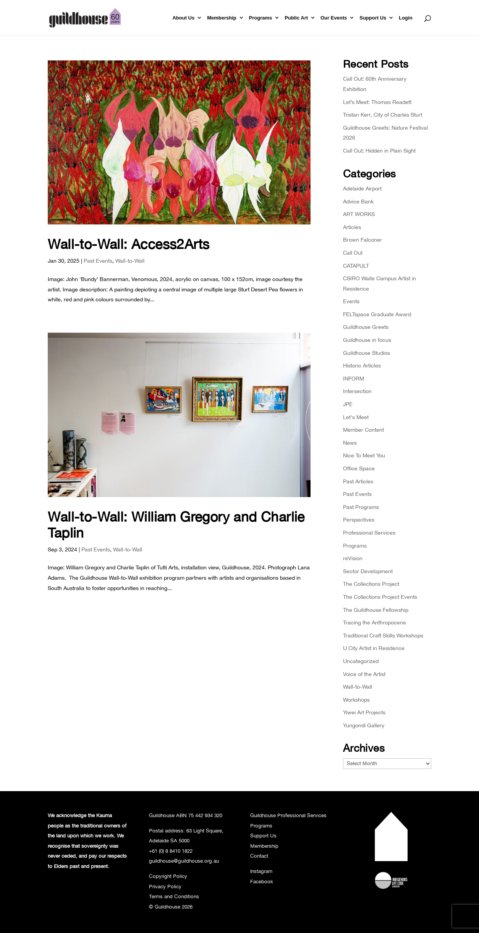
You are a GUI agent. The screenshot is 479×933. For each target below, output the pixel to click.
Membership (221, 18)
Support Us (372, 18)
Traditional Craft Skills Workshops (383, 635)
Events (351, 301)
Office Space (359, 468)
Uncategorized (361, 661)
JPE (348, 404)
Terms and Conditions (174, 896)
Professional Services (369, 532)
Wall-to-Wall (129, 260)
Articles (352, 227)
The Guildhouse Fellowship (375, 609)
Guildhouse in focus (367, 339)
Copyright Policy (168, 876)
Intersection (357, 391)
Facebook (261, 881)
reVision (352, 558)
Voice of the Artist (364, 674)
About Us (183, 18)
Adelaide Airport (362, 188)
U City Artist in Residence (374, 648)
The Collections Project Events (380, 596)
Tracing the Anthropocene (374, 622)
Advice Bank (358, 201)
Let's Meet (356, 417)
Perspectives (358, 519)
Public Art (296, 18)
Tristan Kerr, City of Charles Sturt (382, 114)
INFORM (353, 378)
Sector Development (368, 571)
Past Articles (358, 481)
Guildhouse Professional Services (288, 815)
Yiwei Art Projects (364, 712)
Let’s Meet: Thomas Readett (377, 102)
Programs (260, 18)
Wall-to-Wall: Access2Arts (128, 244)
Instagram (261, 871)
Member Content (363, 429)
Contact (259, 856)
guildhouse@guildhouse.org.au (184, 861)
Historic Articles (362, 365)
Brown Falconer (362, 239)
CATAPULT (356, 265)
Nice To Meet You (364, 455)
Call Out (352, 252)
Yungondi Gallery (363, 725)
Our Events (333, 18)
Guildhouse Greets (365, 326)
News (350, 442)
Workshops (356, 699)
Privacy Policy (165, 886)
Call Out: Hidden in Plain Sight (379, 150)
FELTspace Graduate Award (377, 314)
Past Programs (361, 507)
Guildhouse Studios (366, 352)
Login (405, 18)
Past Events (98, 260)
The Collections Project (371, 583)
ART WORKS (359, 214)
